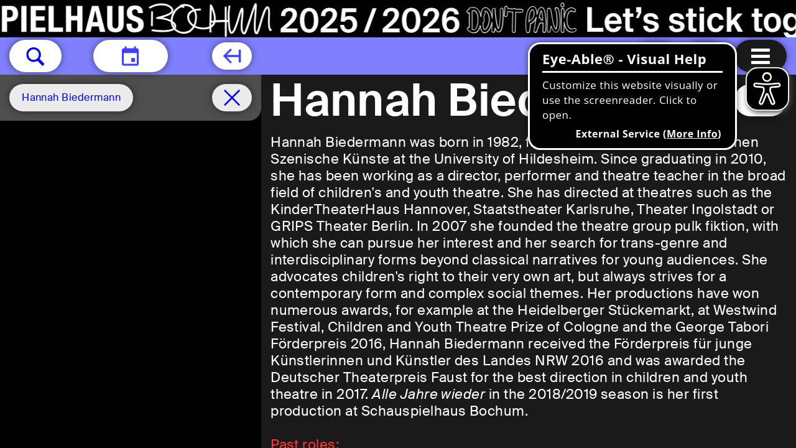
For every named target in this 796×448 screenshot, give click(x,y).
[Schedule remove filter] (232, 97)
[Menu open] (760, 56)
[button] (35, 56)
